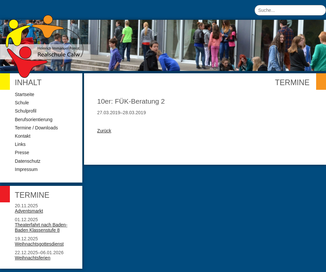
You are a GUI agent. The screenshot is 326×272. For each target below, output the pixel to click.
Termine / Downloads (36, 127)
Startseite (24, 94)
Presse (22, 152)
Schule (22, 102)
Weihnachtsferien (32, 257)
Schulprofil (25, 111)
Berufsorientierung (33, 119)
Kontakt (22, 136)
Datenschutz (28, 161)
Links (20, 144)
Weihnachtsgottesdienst (39, 244)
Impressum (26, 169)
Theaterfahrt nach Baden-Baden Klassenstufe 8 (41, 227)
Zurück (104, 130)
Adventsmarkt (29, 211)
